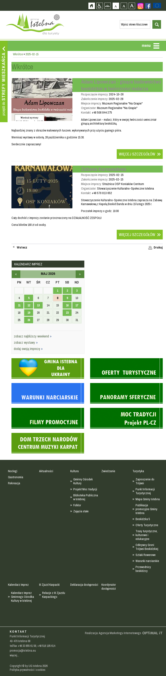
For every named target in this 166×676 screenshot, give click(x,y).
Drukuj (158, 247)
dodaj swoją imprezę (28, 349)
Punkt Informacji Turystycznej (145, 491)
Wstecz (22, 247)
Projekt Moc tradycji (85, 489)
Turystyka (138, 471)
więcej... (14, 655)
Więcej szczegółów (137, 154)
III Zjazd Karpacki (49, 585)
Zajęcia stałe (81, 511)
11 (19, 305)
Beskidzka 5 (143, 519)
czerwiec (80, 274)
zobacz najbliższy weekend (33, 336)
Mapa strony (107, 5)
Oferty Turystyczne (147, 525)
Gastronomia (15, 477)
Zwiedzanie (108, 471)
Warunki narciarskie (147, 561)
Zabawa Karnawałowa (103, 169)
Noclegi (12, 471)
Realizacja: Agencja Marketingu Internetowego (113, 633)
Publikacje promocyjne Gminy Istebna (146, 509)
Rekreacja (14, 483)
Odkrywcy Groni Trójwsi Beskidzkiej (147, 547)
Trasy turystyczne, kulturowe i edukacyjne (147, 535)
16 (67, 305)
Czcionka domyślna (115, 5)
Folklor (77, 505)
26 (28, 320)
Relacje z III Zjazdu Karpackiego (53, 595)
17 (76, 305)
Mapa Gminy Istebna (148, 499)
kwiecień (16, 274)
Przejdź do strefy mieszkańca (4, 81)
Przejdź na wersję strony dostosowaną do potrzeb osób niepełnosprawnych (99, 5)
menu (146, 45)
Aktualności (46, 471)
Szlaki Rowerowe (146, 555)
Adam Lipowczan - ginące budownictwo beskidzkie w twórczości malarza (121, 85)
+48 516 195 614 (46, 646)
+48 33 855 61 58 (27, 646)
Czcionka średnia (123, 5)
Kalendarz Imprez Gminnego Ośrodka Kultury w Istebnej (22, 597)
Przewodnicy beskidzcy (143, 569)
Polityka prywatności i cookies (27, 670)
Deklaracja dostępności (84, 585)
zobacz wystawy (26, 342)
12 (28, 305)
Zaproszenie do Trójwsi (145, 481)
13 (38, 305)
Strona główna (91, 5)
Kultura (74, 471)
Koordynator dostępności (108, 587)
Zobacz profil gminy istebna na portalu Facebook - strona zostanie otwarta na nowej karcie (148, 6)
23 (67, 313)
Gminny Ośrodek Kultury (83, 481)
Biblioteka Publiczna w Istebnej (85, 497)
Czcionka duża (131, 5)
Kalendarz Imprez (18, 585)
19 (28, 313)
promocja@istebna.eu (23, 650)
